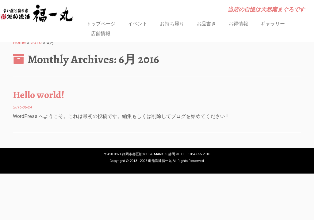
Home (19, 42)
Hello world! (38, 94)
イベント (137, 24)
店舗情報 (100, 33)
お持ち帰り (172, 24)
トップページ (101, 24)
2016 (36, 42)
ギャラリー (272, 24)
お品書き (206, 24)
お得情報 (238, 24)
